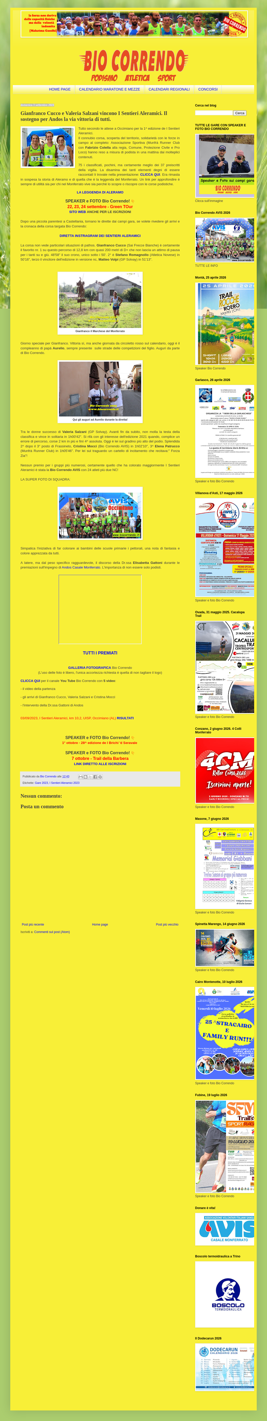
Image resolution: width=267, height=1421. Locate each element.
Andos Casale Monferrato (81, 567)
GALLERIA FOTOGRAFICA (89, 668)
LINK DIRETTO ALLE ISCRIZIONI (100, 764)
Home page (100, 924)
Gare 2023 (41, 782)
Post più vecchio (167, 924)
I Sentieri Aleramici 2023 (64, 782)
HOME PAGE (60, 89)
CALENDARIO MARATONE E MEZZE (109, 89)
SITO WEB (77, 212)
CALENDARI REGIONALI (169, 89)
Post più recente (33, 924)
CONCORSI (208, 89)
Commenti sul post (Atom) (52, 932)
